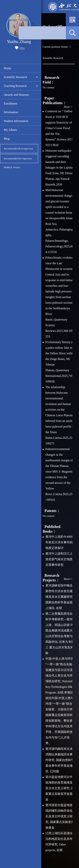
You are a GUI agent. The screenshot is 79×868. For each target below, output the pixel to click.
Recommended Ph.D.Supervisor (18, 148)
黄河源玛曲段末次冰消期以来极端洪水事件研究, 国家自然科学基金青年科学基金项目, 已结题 (59, 760)
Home (7, 68)
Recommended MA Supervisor (18, 158)
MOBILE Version (12, 167)
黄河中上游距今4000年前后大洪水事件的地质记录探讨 (59, 542)
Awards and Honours (16, 94)
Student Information (16, 121)
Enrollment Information (11, 108)
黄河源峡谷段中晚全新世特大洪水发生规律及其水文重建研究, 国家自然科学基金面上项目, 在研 (59, 597)
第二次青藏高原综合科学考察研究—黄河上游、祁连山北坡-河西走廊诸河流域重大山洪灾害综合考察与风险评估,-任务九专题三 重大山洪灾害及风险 (59, 633)
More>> (68, 106)
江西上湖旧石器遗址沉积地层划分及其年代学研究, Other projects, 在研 (59, 842)
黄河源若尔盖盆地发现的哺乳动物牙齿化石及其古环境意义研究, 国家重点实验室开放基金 (59, 816)
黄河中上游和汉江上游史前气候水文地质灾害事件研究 (59, 559)
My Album (10, 129)
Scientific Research (15, 77)
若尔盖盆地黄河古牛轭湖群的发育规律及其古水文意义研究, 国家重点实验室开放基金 (59, 788)
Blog (7, 138)
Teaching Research (15, 85)
